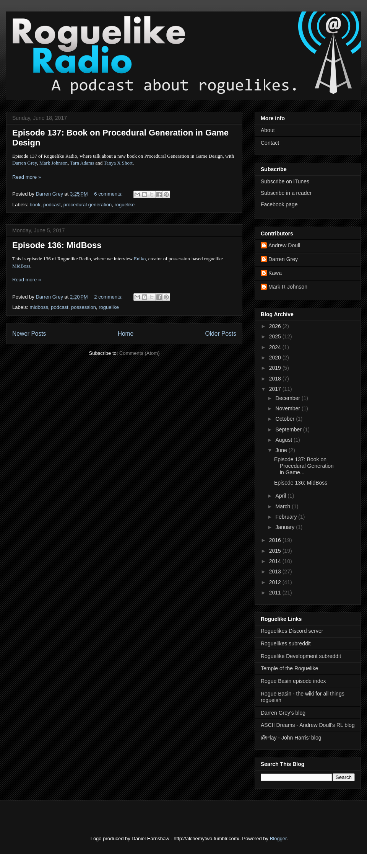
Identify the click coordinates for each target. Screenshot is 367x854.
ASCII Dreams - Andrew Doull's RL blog (308, 725)
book (35, 204)
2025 (276, 336)
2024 (276, 347)
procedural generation (87, 204)
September (289, 429)
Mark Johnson (53, 163)
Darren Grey (24, 163)
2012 (276, 582)
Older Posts (220, 333)
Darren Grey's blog (283, 713)
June (281, 450)
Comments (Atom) (139, 353)
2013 (276, 571)
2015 (276, 551)
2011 (276, 592)
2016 (276, 540)
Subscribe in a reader (286, 193)
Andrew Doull (284, 245)
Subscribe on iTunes (285, 181)
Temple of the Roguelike (289, 668)
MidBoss (21, 266)
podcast (52, 204)
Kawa (275, 273)
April (281, 496)
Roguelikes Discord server (292, 631)
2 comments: (109, 297)
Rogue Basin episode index (293, 681)
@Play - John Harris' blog (291, 738)
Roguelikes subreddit (286, 643)
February (286, 517)
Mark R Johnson (287, 287)
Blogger (278, 838)
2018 (276, 379)
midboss (39, 307)
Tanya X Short (118, 163)
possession (83, 307)
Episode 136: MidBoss (57, 245)
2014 (276, 561)
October (285, 419)
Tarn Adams (82, 163)
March (283, 506)
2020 (276, 357)
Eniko (140, 258)
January (285, 527)
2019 (276, 368)
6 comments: (109, 194)
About (268, 130)
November (288, 408)
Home (126, 333)
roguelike (124, 204)
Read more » (26, 177)
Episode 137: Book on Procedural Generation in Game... (304, 465)
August (284, 440)
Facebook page (279, 204)
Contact (270, 143)
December (288, 398)
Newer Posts (29, 333)
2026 (276, 326)
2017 (276, 389)
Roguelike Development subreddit (301, 656)
